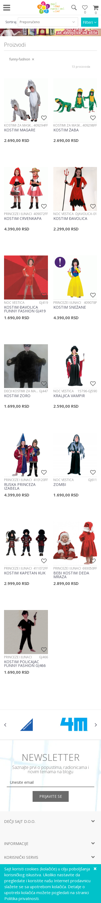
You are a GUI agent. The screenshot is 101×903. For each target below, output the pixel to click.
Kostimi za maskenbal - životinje (18, 125)
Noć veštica (63, 213)
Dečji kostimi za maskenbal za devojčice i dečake (21, 391)
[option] (27, 725)
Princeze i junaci (18, 213)
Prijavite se (50, 796)
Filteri (90, 22)
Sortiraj (10, 22)
